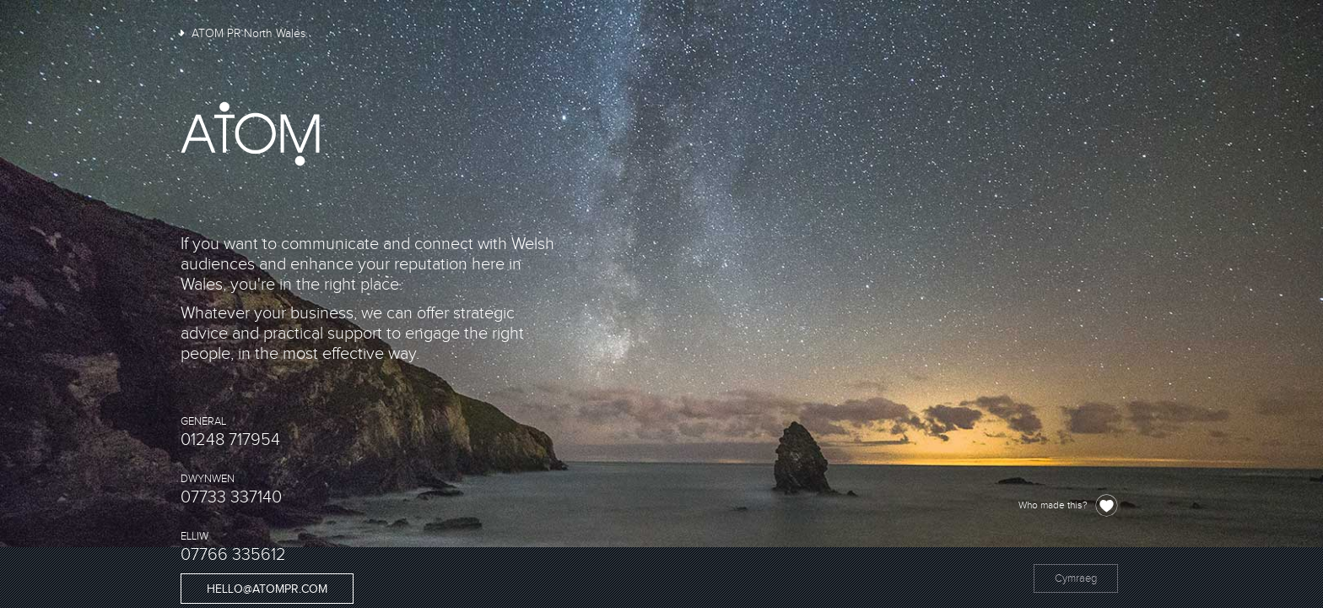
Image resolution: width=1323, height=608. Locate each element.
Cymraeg (1076, 578)
